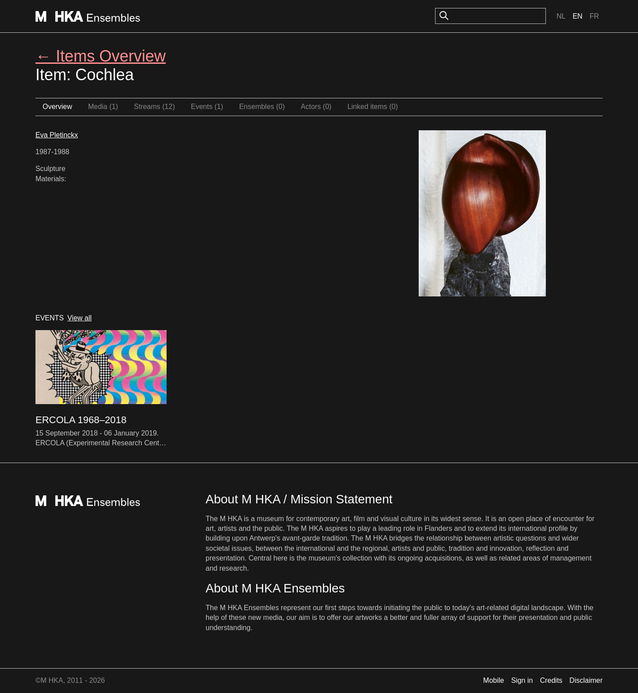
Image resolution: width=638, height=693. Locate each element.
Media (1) (103, 106)
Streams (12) (154, 106)
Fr (594, 16)
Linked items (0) (372, 106)
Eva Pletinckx (56, 135)
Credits (551, 680)
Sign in (522, 680)
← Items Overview (100, 56)
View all (79, 318)
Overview (57, 106)
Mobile (493, 680)
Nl (560, 16)
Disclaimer (586, 680)
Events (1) (207, 106)
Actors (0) (316, 106)
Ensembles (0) (262, 106)
